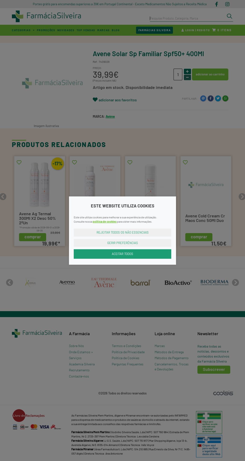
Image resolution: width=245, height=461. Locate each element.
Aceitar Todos (122, 254)
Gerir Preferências (122, 243)
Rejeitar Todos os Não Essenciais (123, 232)
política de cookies (105, 221)
